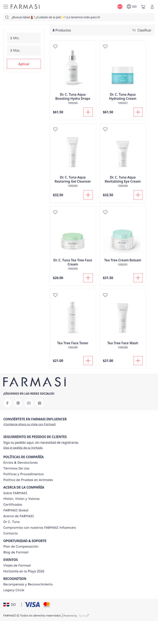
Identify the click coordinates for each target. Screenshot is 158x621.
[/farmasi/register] (29, 424)
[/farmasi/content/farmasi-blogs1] (15, 552)
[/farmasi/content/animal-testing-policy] (28, 480)
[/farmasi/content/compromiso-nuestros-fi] (39, 528)
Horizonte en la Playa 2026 (23, 571)
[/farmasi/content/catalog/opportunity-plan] (20, 547)
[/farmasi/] (25, 6)
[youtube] (29, 403)
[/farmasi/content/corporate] (15, 510)
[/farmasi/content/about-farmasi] (18, 516)
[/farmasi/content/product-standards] (12, 505)
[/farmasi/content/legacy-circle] (13, 590)
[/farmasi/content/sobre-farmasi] (15, 493)
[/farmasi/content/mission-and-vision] (21, 499)
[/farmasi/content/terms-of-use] (16, 468)
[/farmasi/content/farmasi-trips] (17, 565)
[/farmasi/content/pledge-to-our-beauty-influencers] (11, 522)
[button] (24, 64)
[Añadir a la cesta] (88, 112)
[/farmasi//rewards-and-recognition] (28, 584)
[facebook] (7, 403)
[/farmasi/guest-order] (23, 447)
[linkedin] (39, 403)
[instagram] (18, 403)
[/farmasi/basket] (143, 6)
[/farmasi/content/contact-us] (10, 533)
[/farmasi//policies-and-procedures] (23, 474)
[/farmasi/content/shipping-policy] (20, 463)
